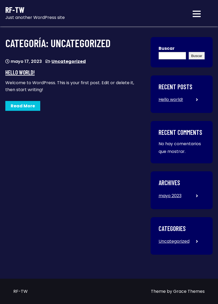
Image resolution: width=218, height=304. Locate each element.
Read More (23, 106)
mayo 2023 (170, 196)
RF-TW (15, 9)
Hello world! (20, 72)
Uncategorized (68, 61)
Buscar (167, 48)
